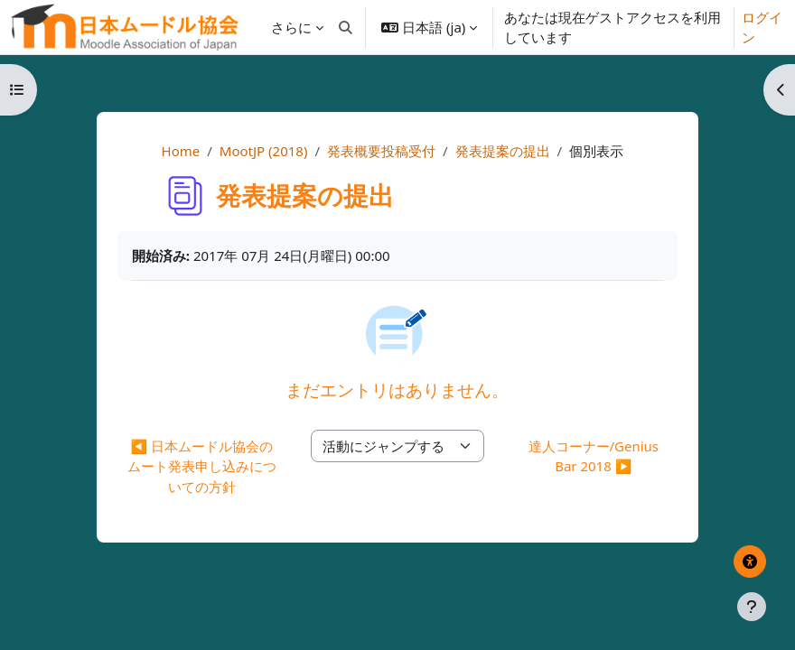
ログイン (762, 27)
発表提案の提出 (502, 151)
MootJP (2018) (264, 151)
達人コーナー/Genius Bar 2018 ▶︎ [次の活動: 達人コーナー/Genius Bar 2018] (593, 456)
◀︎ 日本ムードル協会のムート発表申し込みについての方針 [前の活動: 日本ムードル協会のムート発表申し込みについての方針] (201, 466)
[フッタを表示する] (751, 606)
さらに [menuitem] (291, 27)
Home (181, 151)
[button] (346, 27)
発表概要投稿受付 (381, 151)
